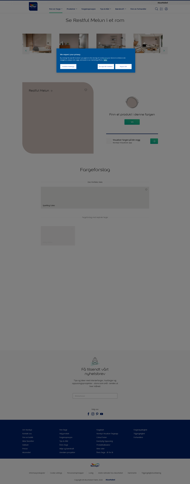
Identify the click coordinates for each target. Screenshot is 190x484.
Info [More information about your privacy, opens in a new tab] (105, 60)
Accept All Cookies (106, 66)
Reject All (123, 66)
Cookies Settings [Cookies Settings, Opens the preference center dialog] (68, 66)
